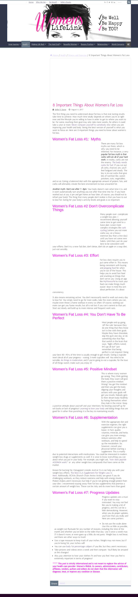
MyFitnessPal (109, 281)
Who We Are (41, 2)
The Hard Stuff (54, 44)
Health (25, 44)
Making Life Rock (38, 44)
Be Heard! (53, 2)
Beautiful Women (70, 44)
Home (31, 2)
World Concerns (118, 44)
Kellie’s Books (66, 2)
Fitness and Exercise (77, 55)
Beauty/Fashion (87, 44)
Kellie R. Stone (60, 110)
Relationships (102, 44)
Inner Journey (13, 44)
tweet (62, 583)
